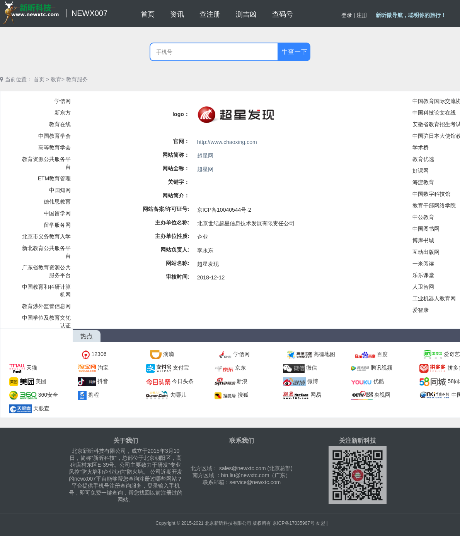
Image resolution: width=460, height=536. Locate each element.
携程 (93, 395)
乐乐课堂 (423, 275)
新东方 (63, 113)
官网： (181, 141)
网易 (315, 395)
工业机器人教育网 (434, 298)
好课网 (420, 171)
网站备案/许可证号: (166, 209)
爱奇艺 (452, 354)
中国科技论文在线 (434, 113)
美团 (41, 381)
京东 (240, 368)
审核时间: (177, 277)
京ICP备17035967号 (294, 523)
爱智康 (420, 310)
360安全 (48, 395)
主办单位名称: (172, 222)
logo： (180, 114)
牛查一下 (294, 51)
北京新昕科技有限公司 (228, 523)
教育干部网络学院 (434, 205)
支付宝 (181, 368)
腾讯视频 (381, 368)
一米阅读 (423, 263)
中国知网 (60, 190)
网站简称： (175, 155)
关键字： (178, 182)
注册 (361, 15)
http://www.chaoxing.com (227, 142)
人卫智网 (423, 287)
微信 (311, 368)
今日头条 (183, 381)
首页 (39, 79)
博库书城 (423, 240)
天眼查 (41, 408)
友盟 (320, 523)
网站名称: (177, 263)
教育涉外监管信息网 (46, 306)
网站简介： (175, 195)
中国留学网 (57, 213)
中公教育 (423, 217)
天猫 (31, 368)
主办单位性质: (172, 236)
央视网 (382, 395)
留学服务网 (57, 225)
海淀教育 (423, 182)
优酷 (378, 381)
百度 (382, 354)
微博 (312, 381)
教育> (58, 79)
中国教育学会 (54, 136)
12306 (99, 354)
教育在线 (60, 124)
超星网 (205, 155)
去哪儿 (178, 395)
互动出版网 (426, 252)
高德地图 (324, 354)
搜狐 (243, 395)
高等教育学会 (54, 147)
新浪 (242, 381)
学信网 (63, 101)
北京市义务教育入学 (46, 236)
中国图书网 (426, 229)
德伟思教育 (57, 202)
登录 (346, 15)
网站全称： (175, 168)
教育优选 (423, 159)
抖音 (102, 381)
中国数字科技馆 (431, 194)
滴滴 (168, 354)
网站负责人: (174, 250)
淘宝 (103, 368)
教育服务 (77, 79)
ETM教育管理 (54, 178)
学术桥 (420, 147)
